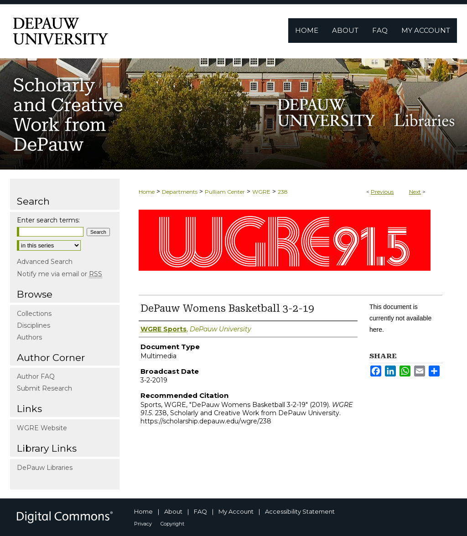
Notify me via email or (59, 274)
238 (283, 191)
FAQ (200, 511)
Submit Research (44, 388)
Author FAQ (36, 376)
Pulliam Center (225, 191)
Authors (29, 337)
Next (415, 191)
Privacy (143, 524)
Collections (34, 313)
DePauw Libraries (45, 468)
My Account (236, 511)
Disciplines (33, 325)
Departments (179, 191)
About (173, 511)
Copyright (172, 524)
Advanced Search (45, 262)
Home (147, 191)
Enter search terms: (48, 220)
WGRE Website (42, 428)
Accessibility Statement (300, 511)
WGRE (261, 191)
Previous (382, 191)
